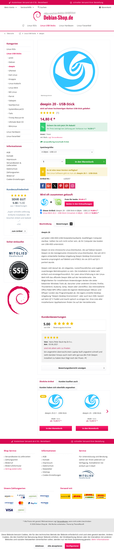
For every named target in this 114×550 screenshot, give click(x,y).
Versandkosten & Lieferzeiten (14, 164)
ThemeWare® (79, 524)
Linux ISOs (11, 49)
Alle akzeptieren (55, 546)
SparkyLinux (13, 105)
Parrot (11, 96)
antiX (10, 58)
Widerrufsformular (13, 466)
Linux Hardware (13, 132)
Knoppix (12, 79)
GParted (12, 70)
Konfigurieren (72, 546)
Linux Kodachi (14, 83)
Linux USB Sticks (14, 53)
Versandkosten (62, 521)
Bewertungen (64, 223)
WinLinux (12, 126)
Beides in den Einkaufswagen (79, 204)
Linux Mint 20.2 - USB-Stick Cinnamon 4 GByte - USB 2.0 (67, 213)
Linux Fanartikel (13, 136)
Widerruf (10, 176)
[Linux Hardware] (66, 25)
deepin (11, 66)
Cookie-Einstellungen (16, 179)
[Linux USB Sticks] (47, 25)
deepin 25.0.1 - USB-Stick (55, 413)
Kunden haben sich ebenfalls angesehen (57, 387)
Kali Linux (12, 75)
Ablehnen (39, 546)
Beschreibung (46, 224)
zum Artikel (18, 230)
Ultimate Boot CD (15, 122)
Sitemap (46, 472)
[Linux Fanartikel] (84, 25)
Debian (11, 62)
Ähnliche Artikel (47, 381)
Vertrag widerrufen (13, 469)
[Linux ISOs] (31, 25)
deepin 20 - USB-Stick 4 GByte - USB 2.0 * (70, 210)
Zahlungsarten (13, 172)
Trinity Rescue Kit (16, 117)
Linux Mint (13, 88)
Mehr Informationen (100, 539)
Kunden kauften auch (68, 381)
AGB (8, 152)
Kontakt (10, 156)
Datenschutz (12, 169)
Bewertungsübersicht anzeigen (81, 367)
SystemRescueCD (16, 109)
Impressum (11, 159)
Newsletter (47, 469)
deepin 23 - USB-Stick (92, 413)
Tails (10, 113)
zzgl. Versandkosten (55, 137)
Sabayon (12, 100)
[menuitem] (105, 7)
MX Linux (12, 92)
